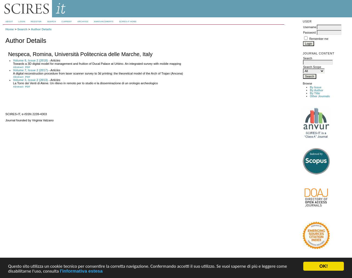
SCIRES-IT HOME (127, 21)
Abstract (18, 67)
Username (309, 27)
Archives (82, 21)
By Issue (315, 87)
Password (309, 32)
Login (21, 21)
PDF (27, 67)
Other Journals (320, 96)
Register (36, 21)
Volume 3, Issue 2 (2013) (30, 80)
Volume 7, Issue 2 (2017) (30, 70)
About (9, 21)
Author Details (41, 29)
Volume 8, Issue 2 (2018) (30, 60)
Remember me (318, 38)
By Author (316, 90)
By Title (315, 93)
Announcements (103, 21)
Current (66, 21)
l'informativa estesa (81, 271)
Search (51, 21)
